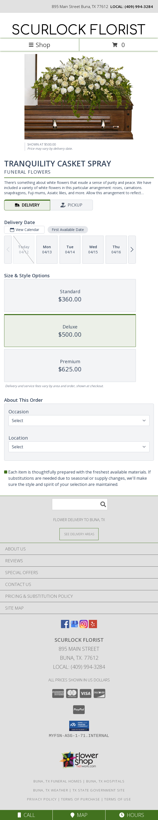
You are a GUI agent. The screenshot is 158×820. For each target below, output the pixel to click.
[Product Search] (80, 504)
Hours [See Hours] (131, 815)
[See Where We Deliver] (79, 533)
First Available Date (68, 229)
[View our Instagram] (84, 626)
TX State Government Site (99, 790)
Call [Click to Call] (26, 815)
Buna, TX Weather (50, 790)
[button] (79, 726)
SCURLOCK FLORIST (78, 30)
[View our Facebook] (65, 626)
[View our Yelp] (93, 626)
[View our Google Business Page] (74, 626)
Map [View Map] (79, 815)
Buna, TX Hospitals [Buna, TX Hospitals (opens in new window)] (105, 781)
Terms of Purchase (80, 799)
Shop (39, 44)
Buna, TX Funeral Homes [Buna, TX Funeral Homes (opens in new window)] (57, 781)
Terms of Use (117, 799)
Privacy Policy (42, 799)
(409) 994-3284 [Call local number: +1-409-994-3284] (139, 6)
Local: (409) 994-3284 (79, 666)
